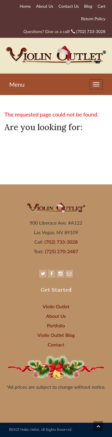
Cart (101, 6)
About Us (44, 6)
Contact (56, 344)
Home (25, 6)
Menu (16, 84)
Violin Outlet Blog (56, 335)
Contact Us (69, 6)
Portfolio (56, 325)
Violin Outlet (56, 306)
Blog (88, 6)
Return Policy (93, 18)
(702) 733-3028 (64, 31)
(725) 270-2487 (61, 251)
